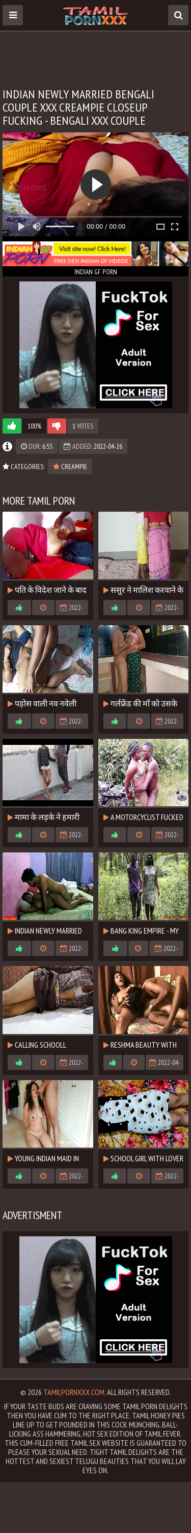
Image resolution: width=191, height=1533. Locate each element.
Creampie (70, 466)
